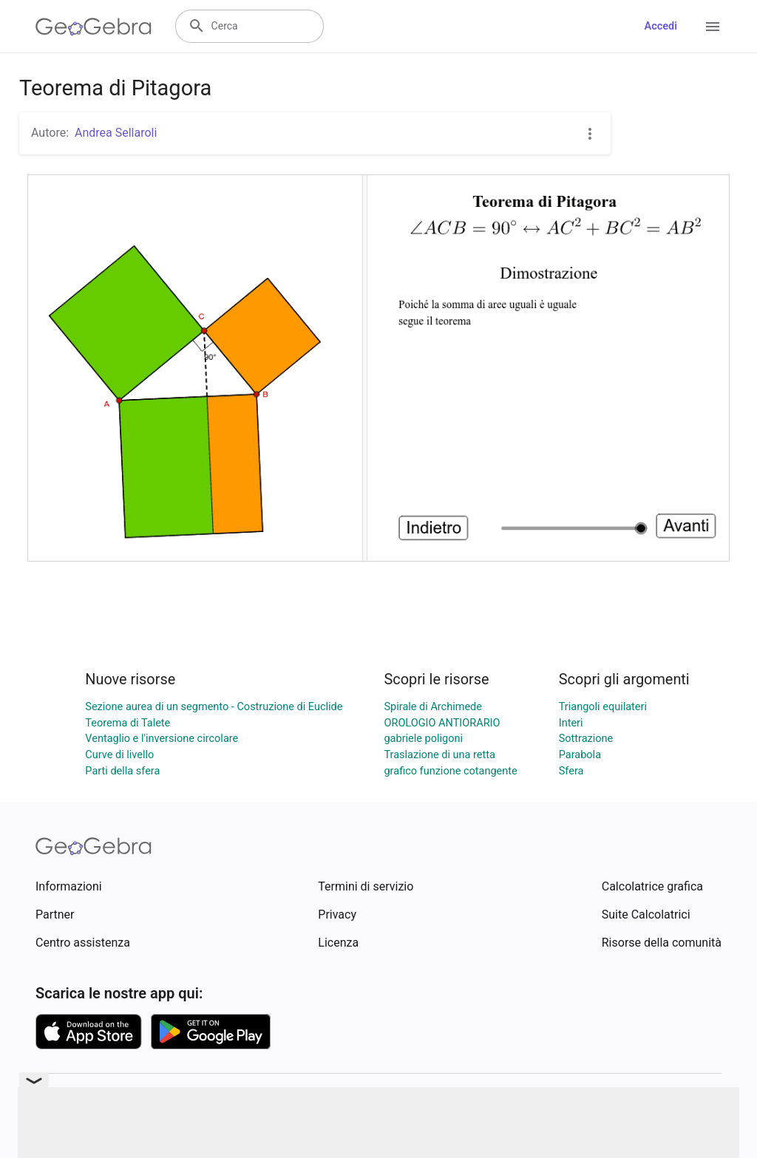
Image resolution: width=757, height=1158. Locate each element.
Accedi (660, 26)
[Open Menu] (713, 26)
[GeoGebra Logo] (93, 26)
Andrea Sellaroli (116, 133)
